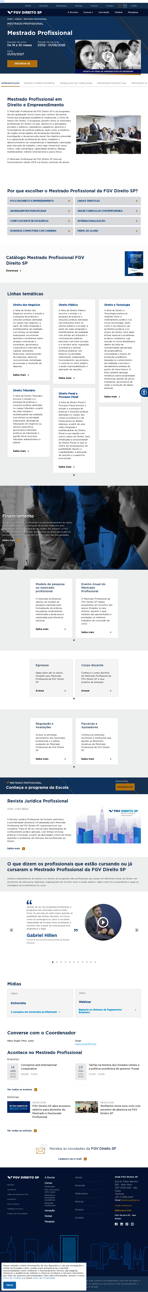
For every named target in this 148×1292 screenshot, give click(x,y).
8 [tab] (82, 962)
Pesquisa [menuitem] (133, 12)
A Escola (50, 1177)
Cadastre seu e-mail (70, 1159)
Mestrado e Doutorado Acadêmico (50, 1197)
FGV (2, 1)
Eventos (94, 6)
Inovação (50, 1211)
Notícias (78, 6)
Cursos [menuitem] (87, 12)
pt (120, 6)
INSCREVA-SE (22, 64)
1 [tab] (74, 475)
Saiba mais (19, 375)
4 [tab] (65, 962)
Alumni (28, 6)
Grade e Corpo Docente (39, 83)
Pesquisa (49, 1222)
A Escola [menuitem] (73, 12)
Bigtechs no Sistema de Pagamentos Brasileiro (100, 1011)
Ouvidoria (11, 1189)
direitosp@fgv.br (131, 1200)
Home (9, 19)
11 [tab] (95, 962)
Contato (110, 6)
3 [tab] (61, 962)
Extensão (44, 6)
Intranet (10, 1185)
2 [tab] (57, 962)
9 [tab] (86, 962)
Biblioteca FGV (123, 1211)
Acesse (40, 691)
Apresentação (10, 83)
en (125, 6)
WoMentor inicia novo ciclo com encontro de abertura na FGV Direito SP (120, 1110)
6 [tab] (74, 962)
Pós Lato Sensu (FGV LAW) (52, 1191)
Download (12, 271)
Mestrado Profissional (50, 1204)
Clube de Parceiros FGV (17, 1194)
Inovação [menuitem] (104, 12)
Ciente (9, 1285)
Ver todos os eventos (19, 1089)
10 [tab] (91, 962)
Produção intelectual (112, 83)
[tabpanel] (28, 386)
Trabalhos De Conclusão (76, 83)
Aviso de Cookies (12, 1278)
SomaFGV (11, 1199)
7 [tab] (78, 962)
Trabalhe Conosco (15, 1209)
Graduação (50, 1187)
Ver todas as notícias (19, 1131)
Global (48, 1216)
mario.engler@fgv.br (85, 1044)
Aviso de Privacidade (44, 1278)
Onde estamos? (123, 1206)
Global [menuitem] (118, 12)
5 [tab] (69, 962)
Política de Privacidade (17, 1213)
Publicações (61, 6)
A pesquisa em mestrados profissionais (34, 1012)
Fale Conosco (13, 1204)
